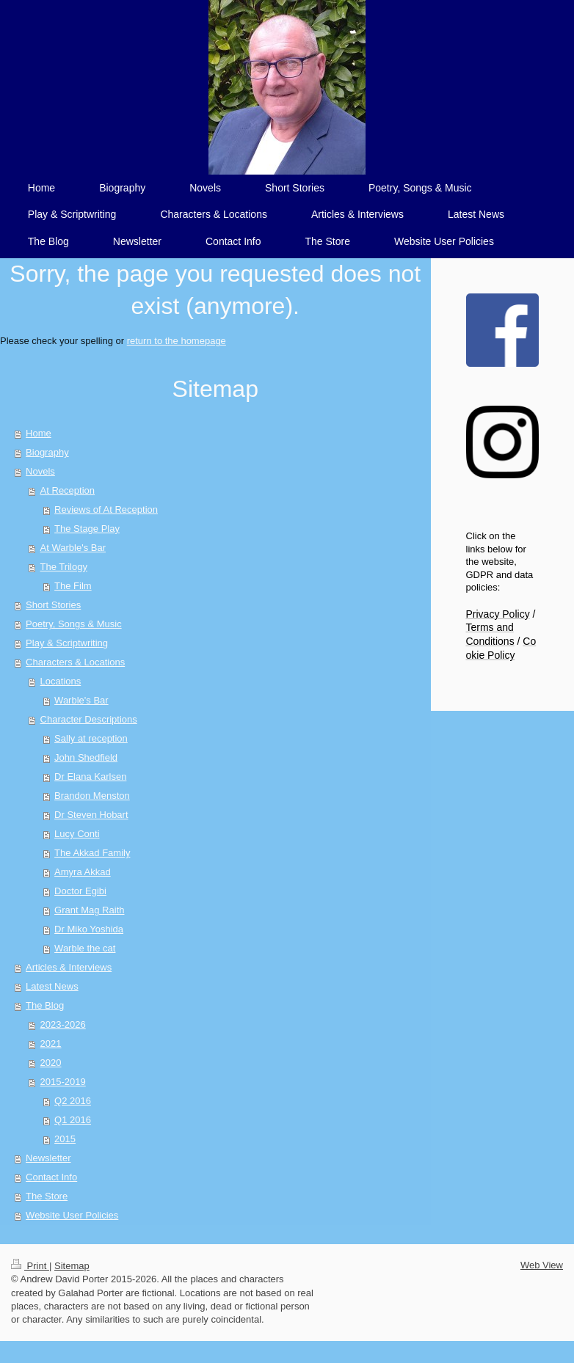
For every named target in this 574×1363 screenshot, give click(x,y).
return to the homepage (176, 340)
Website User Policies (72, 1215)
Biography (47, 452)
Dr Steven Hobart (91, 814)
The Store (47, 1196)
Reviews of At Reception (106, 509)
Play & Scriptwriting (67, 642)
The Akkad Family (92, 852)
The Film (73, 585)
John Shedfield (85, 757)
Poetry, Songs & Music (74, 623)
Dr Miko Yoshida (88, 929)
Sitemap (72, 1265)
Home (38, 433)
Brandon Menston (92, 795)
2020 (51, 1062)
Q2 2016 (72, 1100)
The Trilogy (63, 566)
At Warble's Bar (73, 547)
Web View (541, 1265)
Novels (40, 471)
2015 (65, 1138)
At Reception (67, 490)
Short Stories (53, 604)
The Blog (45, 1005)
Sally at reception (91, 738)
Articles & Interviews (69, 967)
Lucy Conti (76, 833)
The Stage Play (87, 528)
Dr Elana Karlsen (90, 776)
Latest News (52, 986)
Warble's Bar (81, 700)
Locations (60, 681)
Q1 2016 (72, 1119)
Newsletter (48, 1157)
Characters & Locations (75, 662)
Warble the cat (84, 948)
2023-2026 (63, 1024)
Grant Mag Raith (89, 910)
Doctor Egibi (80, 890)
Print (30, 1265)
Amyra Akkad (82, 871)
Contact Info (51, 1177)
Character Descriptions (88, 719)
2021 (51, 1043)
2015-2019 (63, 1081)
